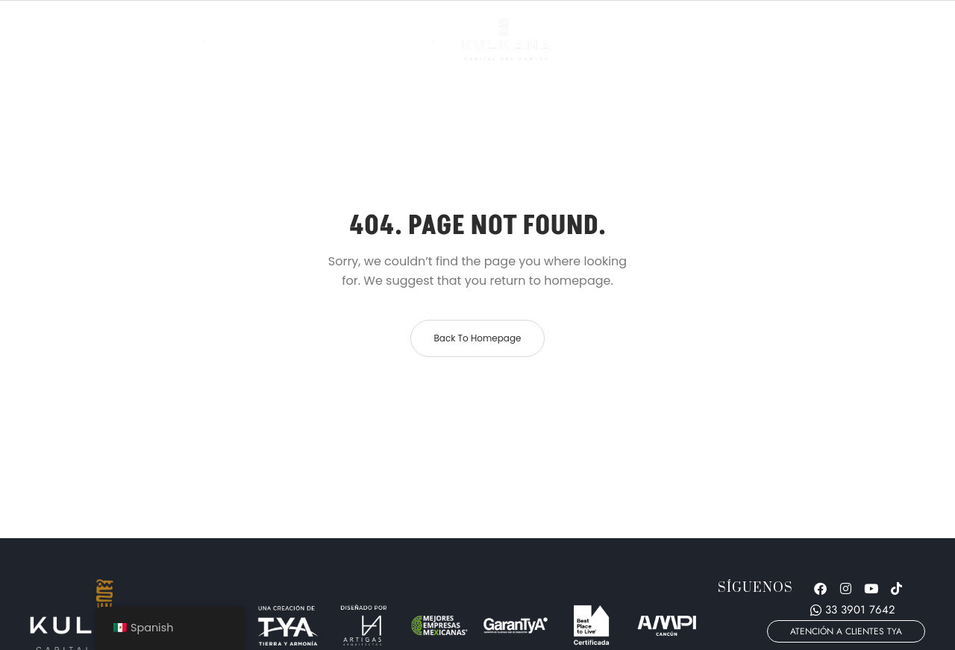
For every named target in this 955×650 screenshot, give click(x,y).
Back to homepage (477, 338)
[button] (846, 631)
